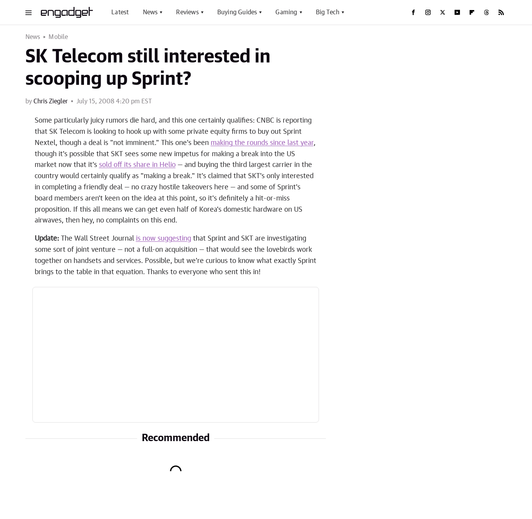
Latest (120, 12)
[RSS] (501, 12)
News (150, 12)
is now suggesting (163, 238)
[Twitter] (442, 12)
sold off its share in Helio (137, 165)
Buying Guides (237, 12)
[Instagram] (428, 12)
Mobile (58, 37)
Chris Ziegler (51, 101)
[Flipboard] (472, 12)
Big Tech (328, 12)
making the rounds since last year (262, 143)
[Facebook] (413, 12)
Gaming (286, 12)
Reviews (187, 12)
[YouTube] (457, 12)
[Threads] (486, 12)
